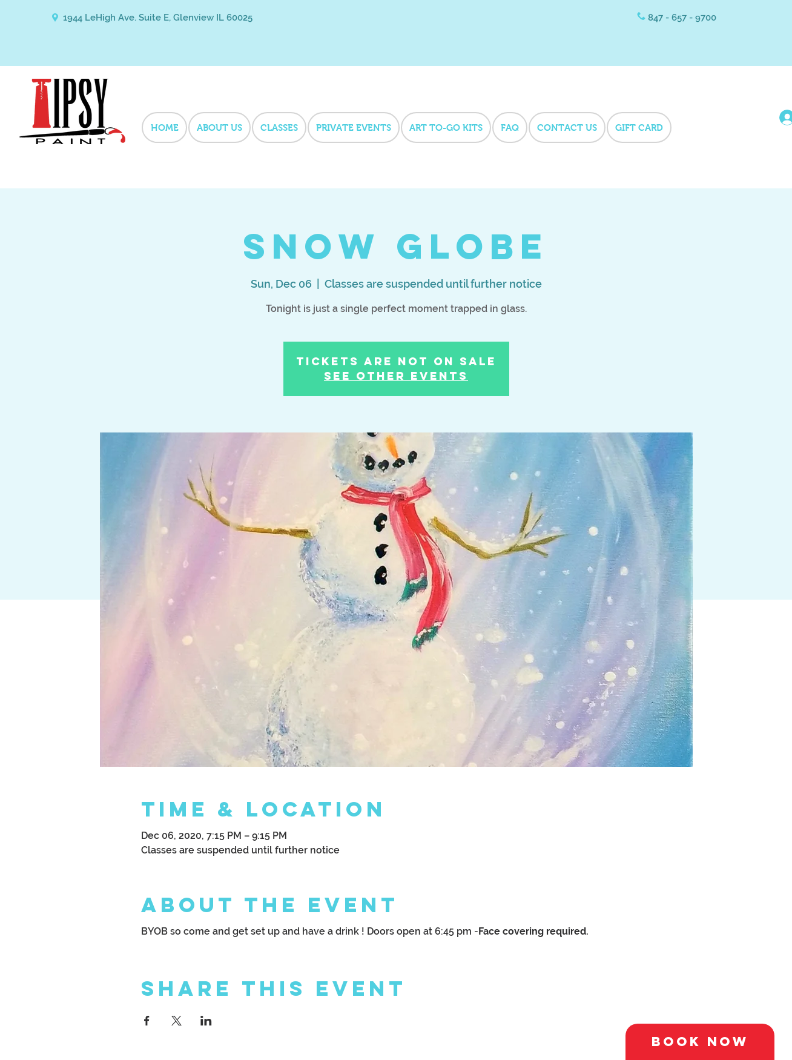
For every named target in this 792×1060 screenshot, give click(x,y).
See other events (396, 376)
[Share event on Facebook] (147, 1020)
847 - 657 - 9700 (682, 17)
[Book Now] (699, 1042)
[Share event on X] (176, 1020)
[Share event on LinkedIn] (206, 1020)
